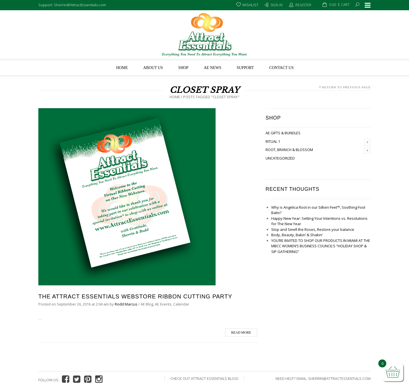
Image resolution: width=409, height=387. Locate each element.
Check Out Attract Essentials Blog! (204, 378)
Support (245, 68)
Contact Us (281, 68)
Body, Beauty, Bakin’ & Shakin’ (297, 234)
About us (153, 68)
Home (122, 68)
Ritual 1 (273, 141)
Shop (183, 68)
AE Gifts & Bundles (283, 132)
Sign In (276, 5)
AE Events (163, 304)
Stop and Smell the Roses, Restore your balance (312, 229)
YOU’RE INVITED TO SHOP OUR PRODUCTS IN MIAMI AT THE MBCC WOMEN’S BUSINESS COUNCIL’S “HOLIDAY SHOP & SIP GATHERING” (320, 246)
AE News (212, 68)
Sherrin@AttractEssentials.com (339, 378)
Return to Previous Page (346, 87)
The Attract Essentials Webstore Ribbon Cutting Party (135, 296)
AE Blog (147, 304)
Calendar (181, 304)
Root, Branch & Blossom (289, 149)
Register (303, 5)
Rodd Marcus (126, 304)
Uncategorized (280, 158)
